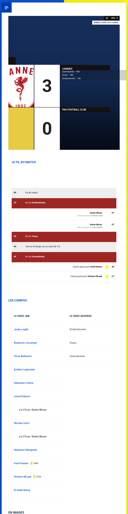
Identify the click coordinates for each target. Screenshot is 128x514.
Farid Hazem (96, 266)
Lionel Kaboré (97, 227)
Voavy (73, 342)
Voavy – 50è (67, 75)
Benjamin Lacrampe (25, 342)
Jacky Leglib (21, 329)
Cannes (67, 68)
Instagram (111, 8)
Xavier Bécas (96, 224)
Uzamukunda (77, 356)
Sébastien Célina (23, 382)
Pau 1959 (12, 7)
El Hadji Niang (22, 490)
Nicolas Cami (97, 216)
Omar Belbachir (23, 356)
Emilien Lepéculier (24, 369)
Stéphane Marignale (25, 449)
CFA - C (114, 18)
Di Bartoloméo (78, 329)
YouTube (121, 8)
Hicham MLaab (95, 276)
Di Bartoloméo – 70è (71, 78)
